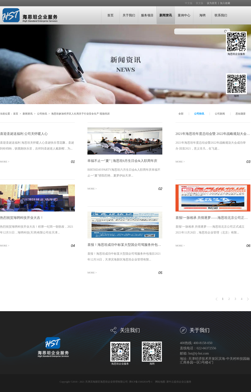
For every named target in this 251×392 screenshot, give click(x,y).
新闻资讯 (28, 113)
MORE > (4, 161)
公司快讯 (42, 113)
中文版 (188, 3)
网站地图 (159, 381)
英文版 (199, 3)
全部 (180, 113)
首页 (110, 15)
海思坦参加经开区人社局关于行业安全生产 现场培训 (80, 113)
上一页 (216, 299)
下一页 (248, 299)
